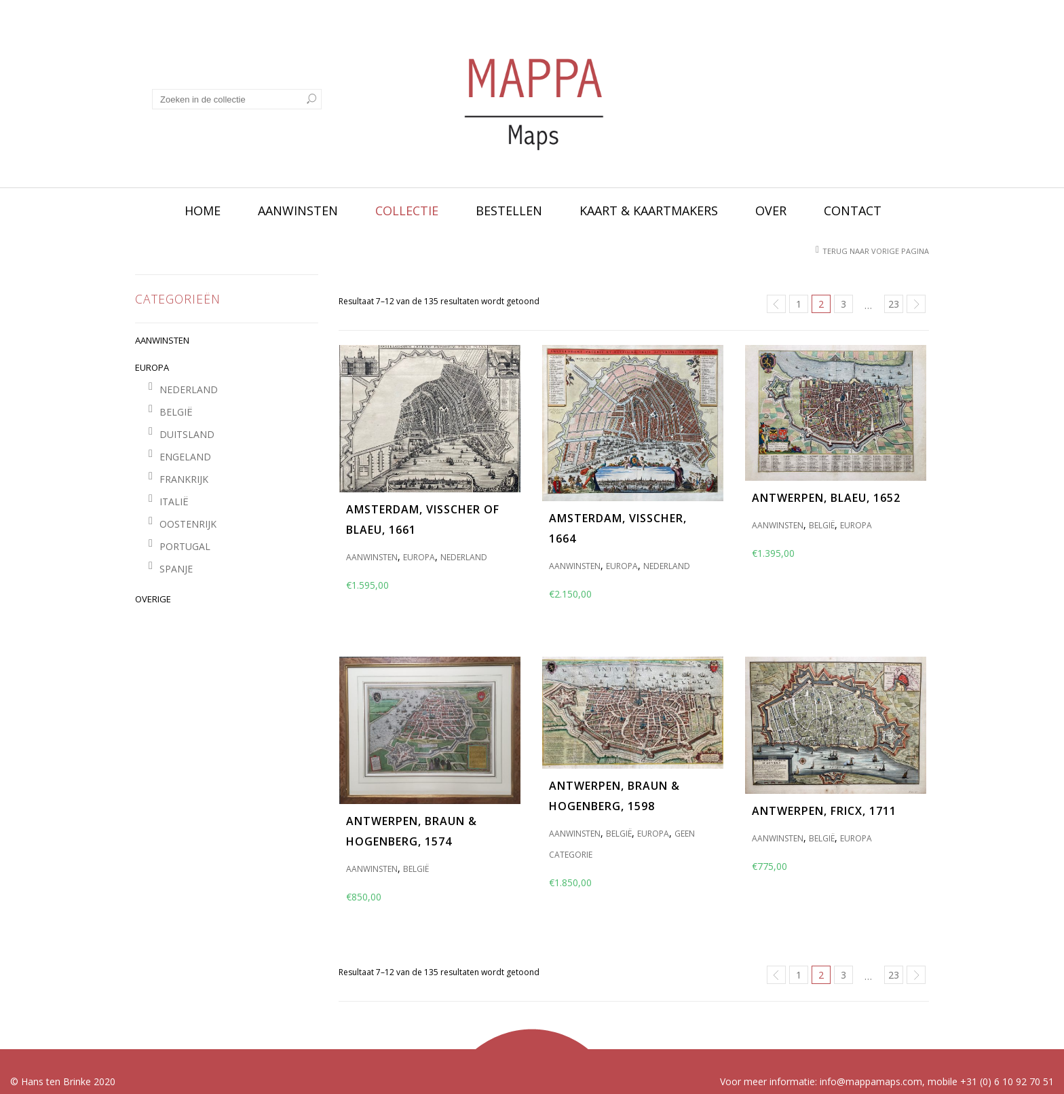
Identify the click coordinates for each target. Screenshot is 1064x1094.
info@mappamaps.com (871, 1081)
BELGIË (176, 411)
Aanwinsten (298, 210)
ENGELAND (185, 456)
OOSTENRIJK (187, 523)
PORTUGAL (184, 546)
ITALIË (174, 501)
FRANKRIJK (183, 479)
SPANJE (176, 568)
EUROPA (152, 367)
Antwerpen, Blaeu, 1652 (826, 497)
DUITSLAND (186, 434)
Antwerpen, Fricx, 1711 (824, 810)
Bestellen (509, 210)
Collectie (406, 210)
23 (893, 303)
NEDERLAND (188, 389)
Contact (852, 210)
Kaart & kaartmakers (649, 210)
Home (203, 210)
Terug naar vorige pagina (875, 251)
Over (770, 210)
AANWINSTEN (162, 340)
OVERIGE (153, 599)
